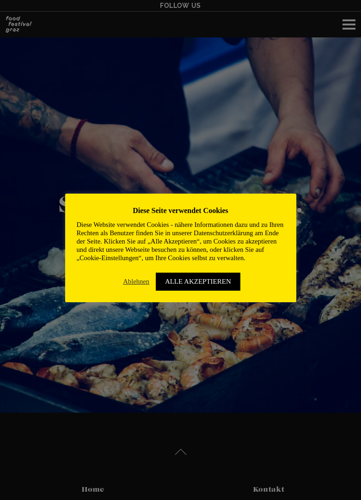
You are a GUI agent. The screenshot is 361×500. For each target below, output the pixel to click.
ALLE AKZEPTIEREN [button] (198, 281)
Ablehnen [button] (136, 281)
